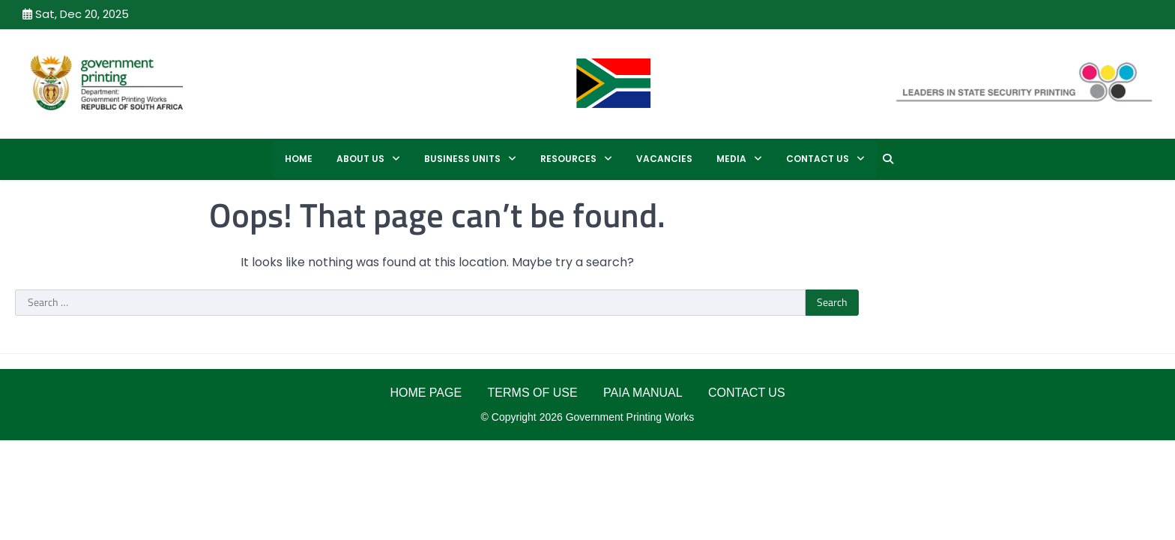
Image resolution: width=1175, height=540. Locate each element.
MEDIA (731, 158)
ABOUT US (360, 158)
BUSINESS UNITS (462, 158)
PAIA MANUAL (643, 392)
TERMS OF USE (533, 392)
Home (298, 158)
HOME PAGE (426, 392)
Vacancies (664, 158)
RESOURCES (568, 158)
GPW (244, 82)
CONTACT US (817, 158)
